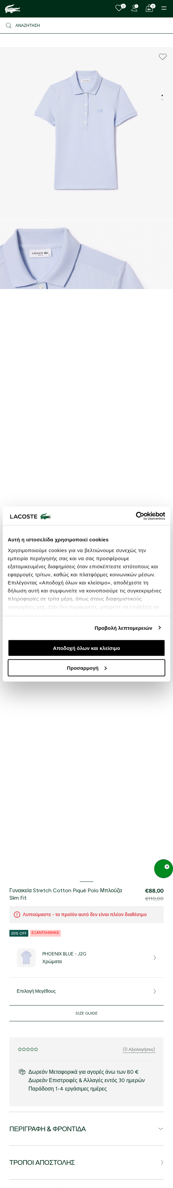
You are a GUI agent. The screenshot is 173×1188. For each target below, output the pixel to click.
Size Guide (86, 1013)
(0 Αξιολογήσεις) (139, 1049)
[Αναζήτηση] (86, 25)
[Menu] (164, 8)
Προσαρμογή (87, 667)
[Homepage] (12, 8)
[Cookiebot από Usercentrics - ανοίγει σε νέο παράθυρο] (135, 515)
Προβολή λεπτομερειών (123, 627)
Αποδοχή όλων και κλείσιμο (86, 648)
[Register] (134, 8)
